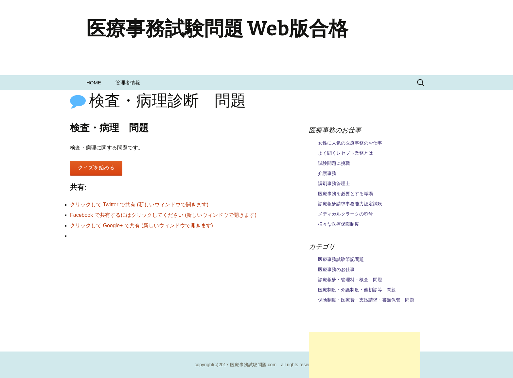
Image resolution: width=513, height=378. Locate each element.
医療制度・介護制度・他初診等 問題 (357, 289)
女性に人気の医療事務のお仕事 (350, 143)
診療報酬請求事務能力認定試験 (350, 203)
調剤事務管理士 (334, 183)
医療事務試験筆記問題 (341, 259)
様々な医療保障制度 (338, 224)
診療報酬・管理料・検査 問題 (350, 279)
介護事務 (327, 173)
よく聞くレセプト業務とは (345, 153)
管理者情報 (127, 82)
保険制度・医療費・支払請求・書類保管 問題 (366, 299)
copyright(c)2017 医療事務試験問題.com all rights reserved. (257, 364)
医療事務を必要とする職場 (345, 193)
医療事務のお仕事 (336, 269)
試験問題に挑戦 (334, 163)
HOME (93, 82)
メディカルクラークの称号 (345, 213)
